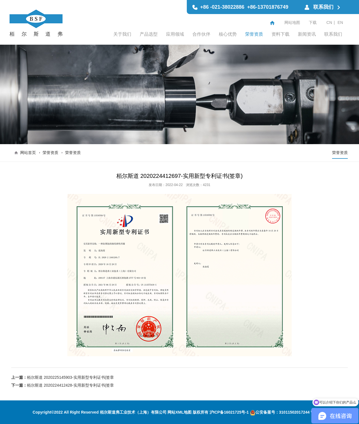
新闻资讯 (307, 34)
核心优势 (228, 34)
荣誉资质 (254, 34)
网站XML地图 (179, 412)
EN (340, 22)
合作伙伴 (201, 34)
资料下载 (280, 34)
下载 (313, 22)
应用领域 (175, 34)
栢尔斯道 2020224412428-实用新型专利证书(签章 (70, 385)
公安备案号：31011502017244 (280, 412)
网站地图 (292, 22)
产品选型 (149, 34)
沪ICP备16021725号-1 (229, 412)
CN (329, 22)
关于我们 (122, 34)
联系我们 (333, 34)
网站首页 (28, 152)
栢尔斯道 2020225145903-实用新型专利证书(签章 (70, 377)
